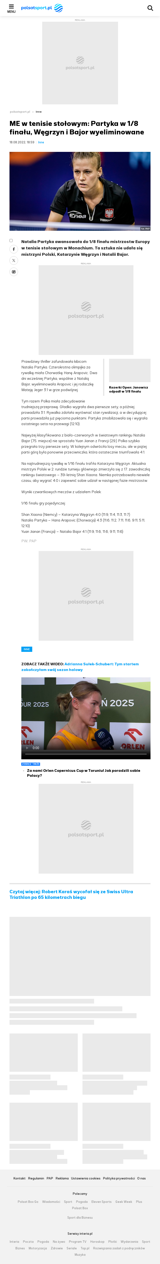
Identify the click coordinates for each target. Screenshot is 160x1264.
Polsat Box (80, 1208)
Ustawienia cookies (86, 1179)
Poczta (28, 1242)
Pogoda (82, 1202)
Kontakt (19, 1179)
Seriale (72, 1248)
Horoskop (97, 1242)
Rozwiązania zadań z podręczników (119, 1248)
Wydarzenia (129, 1242)
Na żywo (59, 1242)
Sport (68, 1202)
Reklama (62, 1179)
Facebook (14, 249)
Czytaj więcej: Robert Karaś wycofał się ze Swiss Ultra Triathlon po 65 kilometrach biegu (71, 894)
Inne (39, 111)
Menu (11, 11)
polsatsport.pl (20, 111)
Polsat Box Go (28, 1202)
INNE (27, 649)
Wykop (14, 272)
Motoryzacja (38, 1248)
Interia (14, 1242)
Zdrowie (57, 1248)
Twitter (14, 260)
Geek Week (123, 1202)
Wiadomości (51, 1202)
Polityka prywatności (119, 1179)
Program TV (78, 1242)
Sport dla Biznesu (80, 1218)
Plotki (112, 1242)
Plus (139, 1202)
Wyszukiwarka (150, 8)
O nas (141, 1179)
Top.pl (85, 1248)
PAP (49, 1179)
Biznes (20, 1248)
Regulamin (36, 1179)
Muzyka (80, 1255)
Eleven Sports (101, 1202)
